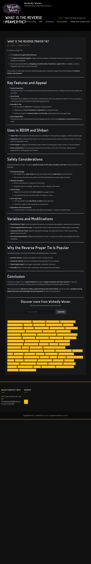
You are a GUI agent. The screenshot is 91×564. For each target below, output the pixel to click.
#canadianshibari (67, 321)
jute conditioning (31, 357)
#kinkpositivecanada (16, 331)
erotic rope (49, 350)
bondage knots (14, 347)
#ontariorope (49, 331)
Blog (20, 22)
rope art (19, 360)
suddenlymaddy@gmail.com (11, 401)
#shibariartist (28, 338)
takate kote (12, 370)
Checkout (50, 22)
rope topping (69, 363)
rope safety (42, 363)
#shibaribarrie (42, 338)
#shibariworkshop (15, 344)
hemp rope (19, 354)
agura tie (53, 344)
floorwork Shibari (63, 350)
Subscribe (61, 312)
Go (26, 402)
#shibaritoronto (62, 341)
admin (11, 45)
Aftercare (44, 344)
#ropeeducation (14, 338)
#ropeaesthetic (14, 334)
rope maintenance (28, 363)
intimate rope (51, 354)
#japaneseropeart (15, 328)
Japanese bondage (66, 354)
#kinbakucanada (41, 328)
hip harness (29, 354)
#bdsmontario (38, 321)
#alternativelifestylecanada (20, 321)
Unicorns (45, 415)
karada (53, 357)
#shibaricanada (56, 338)
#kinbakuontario (57, 328)
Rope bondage (30, 360)
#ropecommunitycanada (67, 334)
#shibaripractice (47, 341)
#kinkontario (71, 328)
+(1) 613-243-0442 (8, 404)
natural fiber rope (74, 357)
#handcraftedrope (54, 325)
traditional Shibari (27, 370)
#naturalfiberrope (34, 331)
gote (10, 354)
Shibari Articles (24, 45)
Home (12, 22)
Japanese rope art (15, 357)
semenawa (12, 367)
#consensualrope (15, 325)
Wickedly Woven (33, 3)
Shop (5, 22)
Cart (41, 22)
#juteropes (29, 328)
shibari (37, 367)
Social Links (30, 22)
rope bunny (58, 360)
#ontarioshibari (63, 331)
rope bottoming (45, 360)
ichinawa (40, 354)
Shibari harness (48, 367)
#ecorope (28, 325)
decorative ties (36, 350)
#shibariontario (32, 341)
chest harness (36, 347)
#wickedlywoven (31, 344)
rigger (10, 360)
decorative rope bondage (18, 350)
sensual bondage (25, 367)
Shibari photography (65, 367)
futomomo (77, 350)
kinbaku (62, 357)
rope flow (69, 360)
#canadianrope (52, 321)
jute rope (44, 357)
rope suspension (55, 363)
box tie (25, 347)
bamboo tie (64, 344)
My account (62, 22)
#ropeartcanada (29, 334)
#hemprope (68, 325)
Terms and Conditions (80, 22)
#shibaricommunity (15, 341)
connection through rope (54, 347)
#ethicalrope (39, 325)
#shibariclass (70, 338)
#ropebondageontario (46, 334)
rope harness (13, 363)
